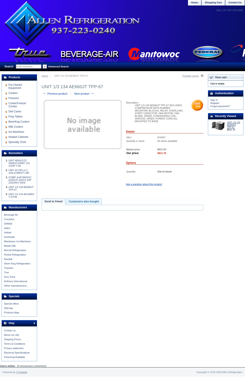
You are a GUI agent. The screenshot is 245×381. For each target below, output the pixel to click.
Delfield (8, 223)
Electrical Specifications (17, 352)
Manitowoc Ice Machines (17, 241)
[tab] (53, 201)
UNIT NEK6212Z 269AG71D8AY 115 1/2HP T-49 (19, 163)
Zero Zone (9, 276)
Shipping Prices (12, 339)
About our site (11, 335)
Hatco (7, 228)
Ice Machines (16, 131)
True (6, 272)
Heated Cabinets (18, 137)
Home (45, 75)
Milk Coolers (15, 126)
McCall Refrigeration (15, 250)
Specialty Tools (17, 142)
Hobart (7, 232)
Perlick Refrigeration (15, 254)
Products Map (11, 312)
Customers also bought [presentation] (84, 201)
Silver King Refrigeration (17, 263)
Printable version (191, 76)
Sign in (214, 100)
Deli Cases (14, 111)
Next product (84, 93)
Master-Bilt (10, 245)
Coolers (13, 93)
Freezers (13, 98)
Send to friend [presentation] (53, 201)
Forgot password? (220, 106)
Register (214, 103)
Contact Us (235, 2)
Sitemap (8, 308)
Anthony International (15, 281)
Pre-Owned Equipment (15, 86)
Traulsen (8, 268)
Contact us (10, 330)
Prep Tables (15, 116)
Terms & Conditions (14, 343)
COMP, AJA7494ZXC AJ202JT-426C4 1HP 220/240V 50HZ (20, 180)
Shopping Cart (213, 2)
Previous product (55, 93)
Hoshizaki (9, 237)
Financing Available (14, 357)
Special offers (11, 303)
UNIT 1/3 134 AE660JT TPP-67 (233, 125)
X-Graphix (21, 372)
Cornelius (9, 219)
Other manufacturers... (16, 285)
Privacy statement (13, 348)
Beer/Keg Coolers (19, 121)
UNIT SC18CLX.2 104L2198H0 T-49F (19, 171)
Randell (8, 259)
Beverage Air (11, 214)
